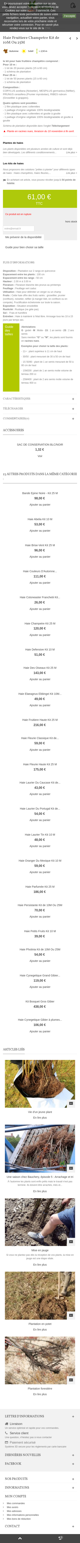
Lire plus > (71, 152)
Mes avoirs (12, 1507)
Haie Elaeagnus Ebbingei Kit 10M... (40, 693)
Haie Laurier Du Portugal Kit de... (40, 808)
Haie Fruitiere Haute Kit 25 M (40, 719)
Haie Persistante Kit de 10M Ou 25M (40, 905)
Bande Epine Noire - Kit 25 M (40, 493)
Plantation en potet (40, 1323)
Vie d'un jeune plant (40, 1112)
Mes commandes (16, 1503)
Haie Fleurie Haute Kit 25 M (40, 764)
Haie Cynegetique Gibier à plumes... (40, 1019)
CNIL (48, 28)
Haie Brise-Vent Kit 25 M (40, 545)
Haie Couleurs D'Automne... (40, 571)
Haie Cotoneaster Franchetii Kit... (40, 597)
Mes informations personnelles (23, 1515)
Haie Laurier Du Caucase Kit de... (40, 782)
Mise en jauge (39, 1250)
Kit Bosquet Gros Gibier (40, 1001)
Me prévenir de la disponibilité (23, 237)
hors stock (71, 221)
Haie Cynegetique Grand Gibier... (40, 975)
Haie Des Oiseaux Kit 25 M (40, 667)
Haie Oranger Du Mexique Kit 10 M (40, 860)
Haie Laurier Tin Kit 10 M (40, 834)
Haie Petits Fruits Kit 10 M (40, 931)
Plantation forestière (40, 1388)
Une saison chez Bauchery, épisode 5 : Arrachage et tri (40, 1176)
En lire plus (40, 1117)
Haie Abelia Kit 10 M (40, 519)
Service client (19, 1433)
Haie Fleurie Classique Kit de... (40, 738)
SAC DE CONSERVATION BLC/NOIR (40, 444)
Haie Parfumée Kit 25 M (40, 886)
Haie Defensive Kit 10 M (40, 649)
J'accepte (69, 15)
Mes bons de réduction (19, 1519)
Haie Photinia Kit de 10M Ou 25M (40, 949)
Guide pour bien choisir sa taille (24, 247)
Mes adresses (14, 1511)
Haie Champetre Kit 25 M (40, 623)
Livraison (16, 1423)
